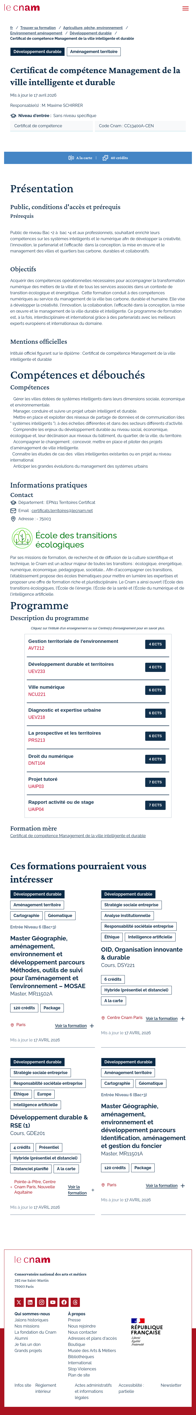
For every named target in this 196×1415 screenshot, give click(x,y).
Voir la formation (71, 1025)
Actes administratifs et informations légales (93, 1391)
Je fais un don (28, 1344)
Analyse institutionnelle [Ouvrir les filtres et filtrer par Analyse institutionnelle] (127, 915)
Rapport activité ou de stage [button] (61, 802)
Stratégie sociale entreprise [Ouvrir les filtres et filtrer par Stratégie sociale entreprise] (131, 904)
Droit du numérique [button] (51, 756)
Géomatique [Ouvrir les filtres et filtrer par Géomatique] (60, 915)
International (80, 1362)
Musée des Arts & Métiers (92, 1350)
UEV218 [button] (36, 717)
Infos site (23, 1385)
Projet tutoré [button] (42, 779)
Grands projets (28, 1350)
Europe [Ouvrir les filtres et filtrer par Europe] (44, 1094)
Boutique (76, 1344)
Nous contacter (82, 1332)
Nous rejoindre (82, 1325)
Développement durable (91, 33)
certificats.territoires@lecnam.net (62, 510)
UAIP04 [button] (36, 809)
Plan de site (79, 1374)
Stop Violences (82, 1368)
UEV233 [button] (36, 671)
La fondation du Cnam (35, 1332)
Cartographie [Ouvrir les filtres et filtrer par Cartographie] (26, 915)
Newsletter (171, 1385)
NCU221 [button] (36, 694)
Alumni (21, 1338)
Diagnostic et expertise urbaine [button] (64, 710)
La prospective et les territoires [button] (64, 733)
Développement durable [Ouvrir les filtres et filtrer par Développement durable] (38, 51)
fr (11, 28)
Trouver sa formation (38, 28)
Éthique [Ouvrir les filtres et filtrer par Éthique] (111, 937)
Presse (74, 1319)
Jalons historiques (31, 1319)
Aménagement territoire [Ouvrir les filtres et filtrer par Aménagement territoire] (93, 51)
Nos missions (27, 1325)
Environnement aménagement (36, 33)
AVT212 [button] (36, 648)
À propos (76, 1313)
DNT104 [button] (36, 763)
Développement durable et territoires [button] (71, 664)
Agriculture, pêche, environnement (93, 28)
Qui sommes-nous (32, 1313)
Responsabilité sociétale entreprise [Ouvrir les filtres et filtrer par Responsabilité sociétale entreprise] (138, 926)
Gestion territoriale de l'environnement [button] (73, 641)
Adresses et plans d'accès (92, 1338)
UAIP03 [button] (36, 786)
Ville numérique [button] (46, 687)
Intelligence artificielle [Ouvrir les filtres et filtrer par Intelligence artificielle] (150, 937)
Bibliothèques (81, 1356)
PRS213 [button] (36, 740)
